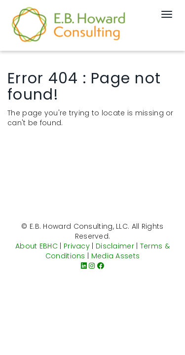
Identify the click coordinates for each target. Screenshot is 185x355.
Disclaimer (115, 246)
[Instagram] (92, 266)
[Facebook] (100, 266)
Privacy (77, 246)
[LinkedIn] (84, 266)
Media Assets (115, 256)
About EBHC (36, 246)
